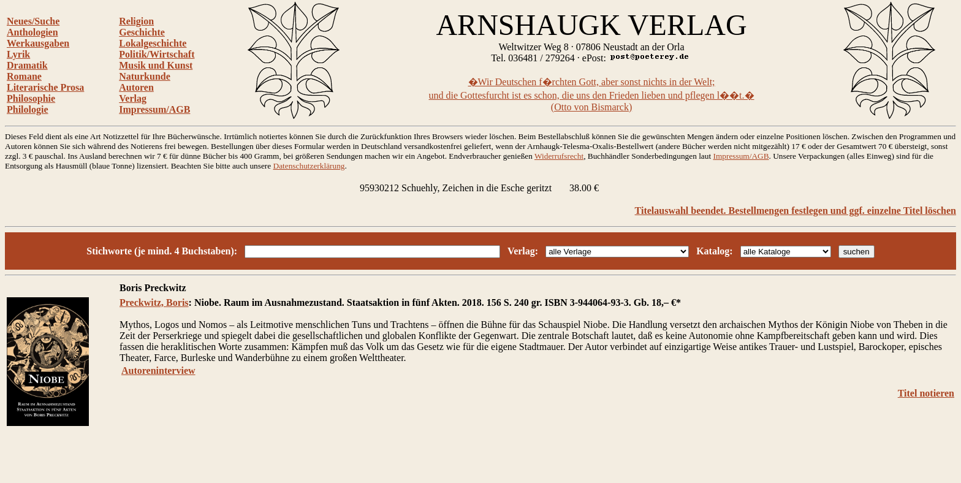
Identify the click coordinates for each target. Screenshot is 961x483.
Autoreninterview (158, 370)
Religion (136, 21)
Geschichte (142, 32)
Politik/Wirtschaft (156, 54)
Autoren (136, 87)
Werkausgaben (38, 43)
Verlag (132, 98)
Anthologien (32, 32)
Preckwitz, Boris (154, 302)
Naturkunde (144, 76)
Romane (24, 76)
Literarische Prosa (45, 87)
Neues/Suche (33, 21)
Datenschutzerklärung (309, 165)
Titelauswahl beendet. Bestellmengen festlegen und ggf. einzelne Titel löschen (795, 210)
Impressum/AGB (154, 109)
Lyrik (18, 54)
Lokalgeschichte (152, 43)
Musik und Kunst (155, 65)
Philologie (27, 109)
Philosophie (31, 98)
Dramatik (27, 65)
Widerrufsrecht (558, 156)
